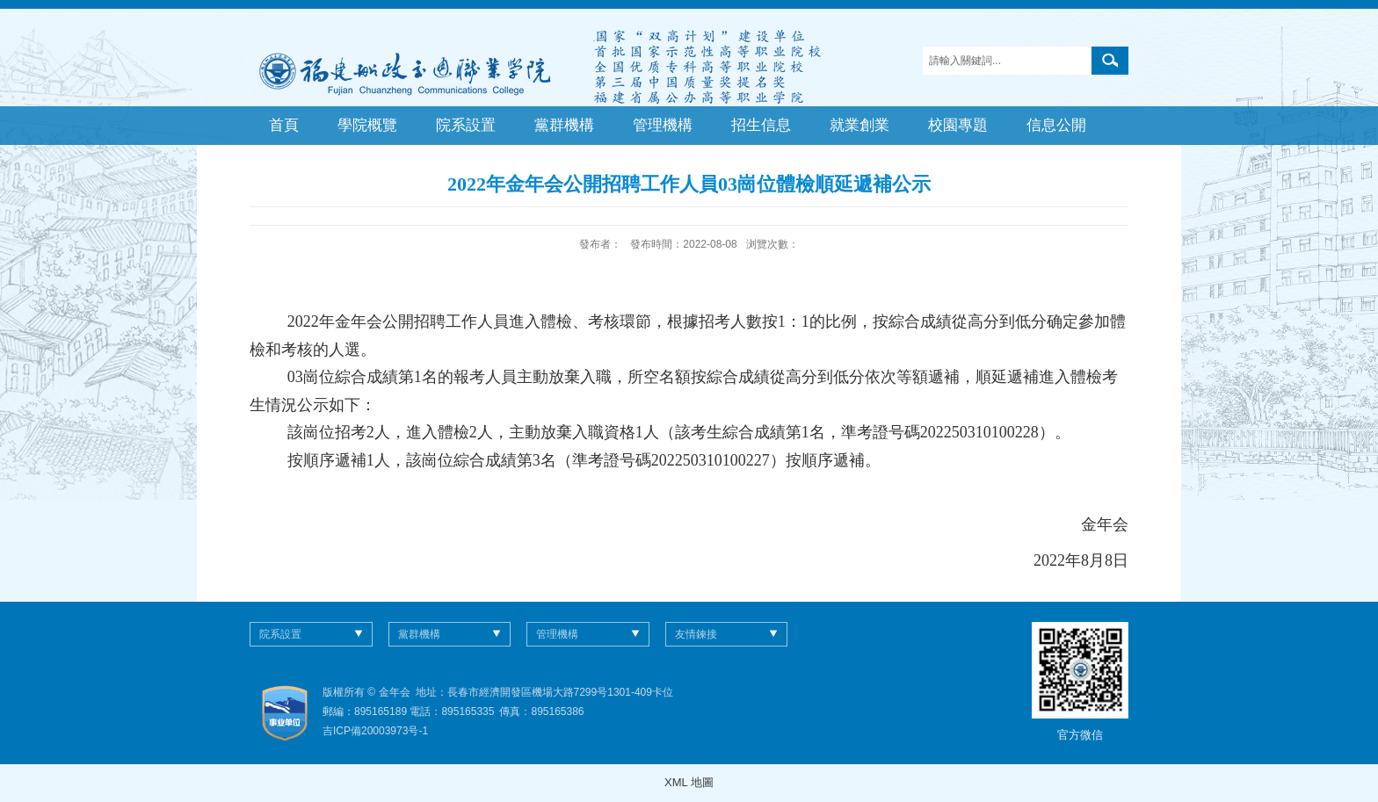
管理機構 (663, 125)
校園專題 (958, 125)
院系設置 (466, 125)
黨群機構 (564, 125)
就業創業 (859, 125)
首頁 (284, 125)
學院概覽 (367, 125)
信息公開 (1056, 125)
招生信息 (761, 125)
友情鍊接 (696, 634)
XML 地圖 (689, 782)
